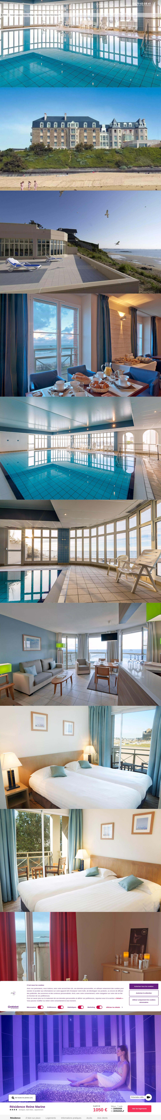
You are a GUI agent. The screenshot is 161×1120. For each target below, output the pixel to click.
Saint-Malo (39, 15)
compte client (102, 5)
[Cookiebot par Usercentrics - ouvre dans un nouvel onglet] (13, 1116)
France (25, 15)
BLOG (72, 4)
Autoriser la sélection (144, 1102)
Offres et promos (62, 4)
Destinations (49, 4)
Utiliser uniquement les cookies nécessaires (143, 1109)
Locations (19, 15)
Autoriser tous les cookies (144, 1095)
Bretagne (31, 15)
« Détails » (119, 1107)
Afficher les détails (113, 1116)
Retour (3, 15)
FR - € (113, 4)
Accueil (12, 15)
